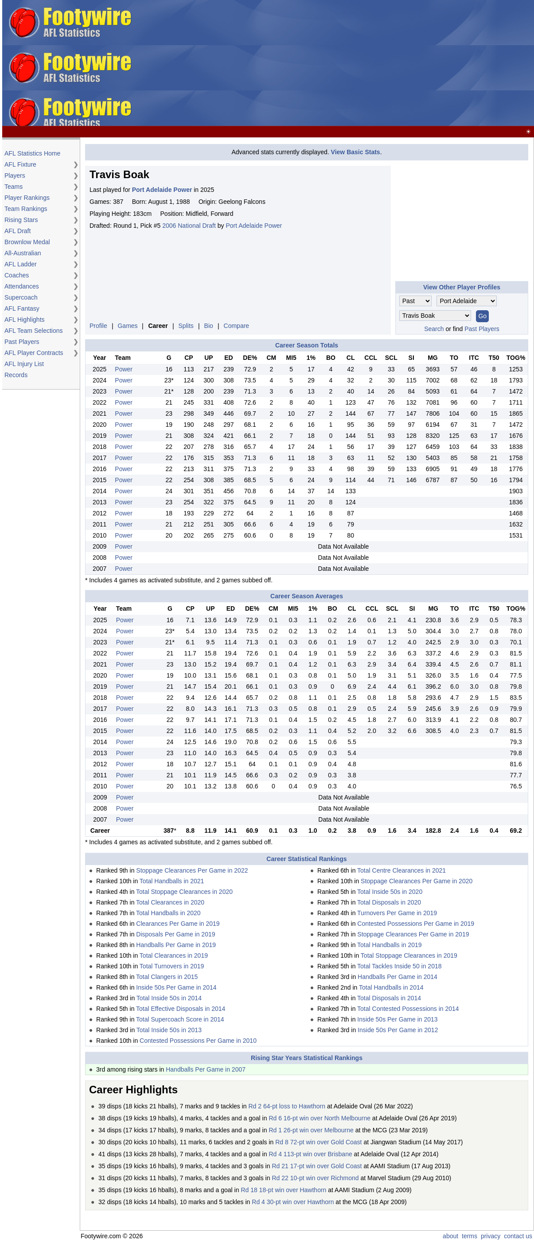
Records (15, 374)
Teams (13, 186)
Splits (186, 325)
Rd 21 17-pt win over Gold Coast (317, 1166)
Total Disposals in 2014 (389, 998)
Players (14, 175)
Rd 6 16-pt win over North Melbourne (319, 1118)
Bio (208, 325)
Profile (98, 325)
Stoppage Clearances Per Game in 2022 (192, 870)
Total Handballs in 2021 (172, 881)
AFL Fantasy (21, 308)
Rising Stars (21, 219)
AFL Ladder (20, 264)
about (450, 1236)
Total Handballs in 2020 (168, 912)
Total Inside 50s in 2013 (169, 1029)
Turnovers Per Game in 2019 (397, 912)
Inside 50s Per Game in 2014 (176, 987)
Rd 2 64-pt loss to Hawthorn (286, 1106)
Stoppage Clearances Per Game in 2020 (416, 881)
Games (127, 325)
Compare (236, 325)
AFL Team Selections (33, 330)
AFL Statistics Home (32, 153)
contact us (518, 1236)
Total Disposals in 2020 (389, 902)
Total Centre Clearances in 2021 (401, 870)
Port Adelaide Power (254, 225)
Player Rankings (27, 197)
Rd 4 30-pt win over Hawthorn (293, 1201)
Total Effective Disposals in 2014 (180, 1008)
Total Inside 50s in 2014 (169, 998)
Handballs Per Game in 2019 (176, 944)
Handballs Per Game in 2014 (397, 976)
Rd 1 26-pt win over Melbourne (311, 1130)
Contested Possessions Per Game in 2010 (198, 1040)
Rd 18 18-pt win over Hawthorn (283, 1189)
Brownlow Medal (27, 242)
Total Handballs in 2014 (391, 987)
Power (124, 369)
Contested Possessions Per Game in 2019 (415, 923)
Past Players (21, 341)
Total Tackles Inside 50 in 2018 (399, 966)
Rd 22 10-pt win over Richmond (315, 1178)
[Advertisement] (369, 63)
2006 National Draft (189, 225)
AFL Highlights (24, 319)
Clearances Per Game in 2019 (177, 923)
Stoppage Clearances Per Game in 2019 (413, 934)
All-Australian (22, 253)
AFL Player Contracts (33, 352)
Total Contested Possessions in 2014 (408, 1008)
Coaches (16, 275)
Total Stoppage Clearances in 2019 (409, 955)
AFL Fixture (20, 164)
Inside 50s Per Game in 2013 (397, 1019)
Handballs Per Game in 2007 (206, 1069)
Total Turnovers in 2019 (172, 966)
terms (469, 1236)
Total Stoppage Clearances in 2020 (184, 891)
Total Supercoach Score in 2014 (180, 1019)
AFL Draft (17, 230)
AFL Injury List (24, 363)
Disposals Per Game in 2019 (175, 934)
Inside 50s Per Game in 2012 (398, 1029)
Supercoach (21, 297)
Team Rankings (25, 208)
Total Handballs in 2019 (389, 944)
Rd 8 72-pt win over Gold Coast (318, 1142)
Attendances (21, 286)
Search (434, 328)
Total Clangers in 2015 (167, 976)
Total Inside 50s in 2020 (389, 891)
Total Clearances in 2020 (170, 902)
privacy (490, 1236)
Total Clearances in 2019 (174, 955)
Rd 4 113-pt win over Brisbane (310, 1154)
